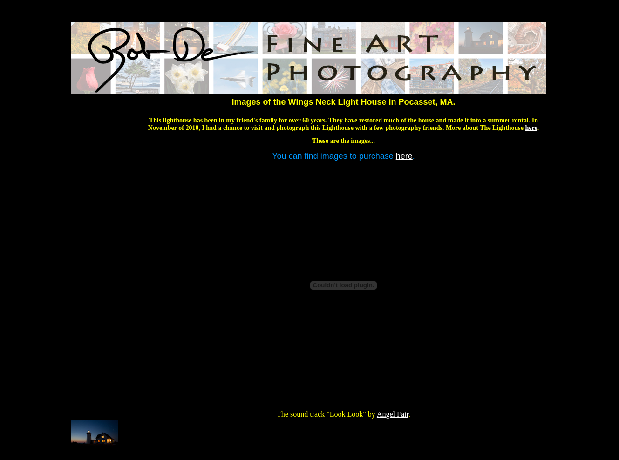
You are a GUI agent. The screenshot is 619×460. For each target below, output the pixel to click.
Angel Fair (392, 414)
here (531, 127)
